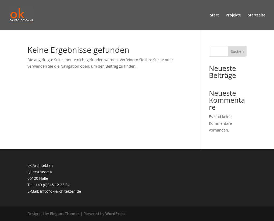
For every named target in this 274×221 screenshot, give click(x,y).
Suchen (237, 51)
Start (214, 15)
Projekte (233, 15)
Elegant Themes (65, 213)
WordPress (115, 213)
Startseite (256, 15)
